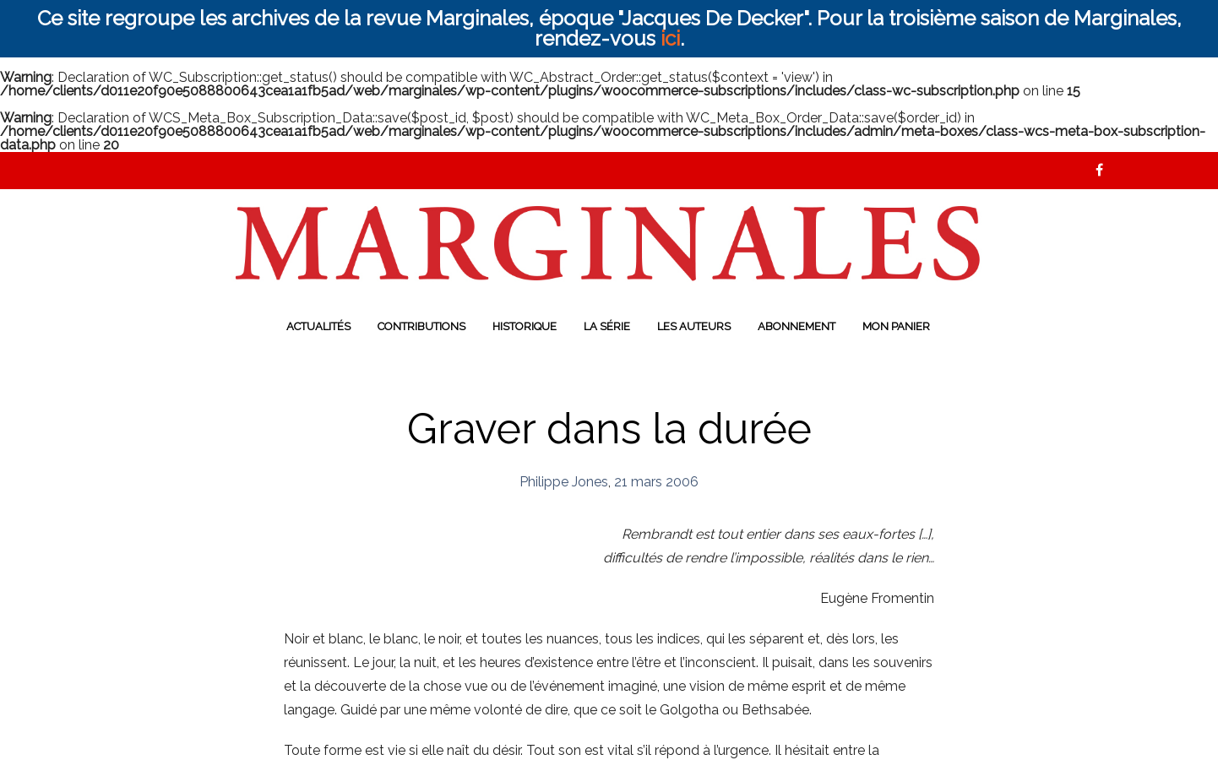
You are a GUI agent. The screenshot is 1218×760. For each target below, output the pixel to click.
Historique (524, 326)
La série (607, 326)
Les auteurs (694, 326)
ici (670, 38)
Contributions (421, 326)
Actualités (318, 326)
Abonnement (796, 326)
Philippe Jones (563, 482)
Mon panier (896, 326)
